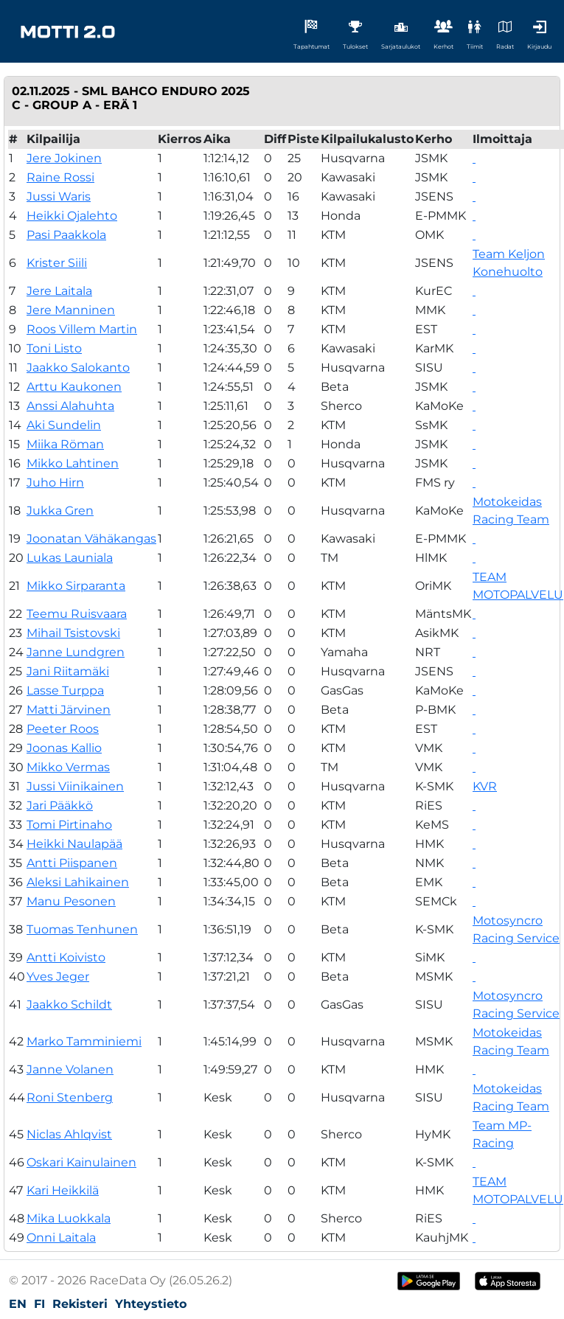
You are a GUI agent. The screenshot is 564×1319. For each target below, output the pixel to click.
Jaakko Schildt (69, 1005)
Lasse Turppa (65, 690)
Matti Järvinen (69, 710)
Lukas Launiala (70, 558)
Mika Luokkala (69, 1218)
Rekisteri (80, 1304)
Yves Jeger (58, 977)
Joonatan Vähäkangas (91, 539)
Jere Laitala (59, 291)
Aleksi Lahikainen (78, 882)
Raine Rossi (60, 177)
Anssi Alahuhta (70, 406)
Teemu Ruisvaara (77, 614)
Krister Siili (57, 263)
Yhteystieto (151, 1304)
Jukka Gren (60, 511)
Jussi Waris (59, 196)
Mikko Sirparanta (76, 586)
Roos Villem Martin (82, 329)
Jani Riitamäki (68, 671)
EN (18, 1304)
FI (39, 1304)
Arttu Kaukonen (74, 387)
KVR (485, 786)
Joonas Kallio (64, 748)
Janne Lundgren (76, 652)
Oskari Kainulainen (81, 1162)
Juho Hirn (55, 483)
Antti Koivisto (66, 957)
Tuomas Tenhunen (82, 929)
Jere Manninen (71, 310)
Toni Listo (54, 348)
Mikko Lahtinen (73, 463)
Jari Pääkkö (60, 805)
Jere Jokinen (64, 158)
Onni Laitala (61, 1238)
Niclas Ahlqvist (69, 1134)
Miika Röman (65, 444)
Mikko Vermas (68, 767)
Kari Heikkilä (63, 1190)
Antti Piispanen (72, 863)
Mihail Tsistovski (73, 633)
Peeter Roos (63, 729)
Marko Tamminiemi (84, 1041)
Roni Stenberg (70, 1097)
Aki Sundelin (64, 425)
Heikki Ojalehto (72, 216)
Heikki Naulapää (74, 844)
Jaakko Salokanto (78, 368)
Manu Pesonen (71, 901)
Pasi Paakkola (66, 235)
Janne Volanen (70, 1069)
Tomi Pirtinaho (69, 825)
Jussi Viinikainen (75, 786)
